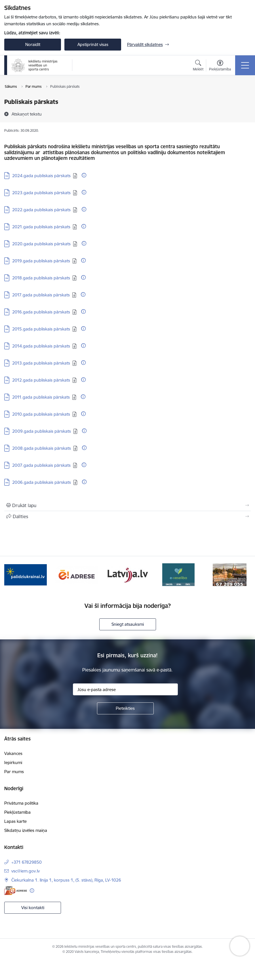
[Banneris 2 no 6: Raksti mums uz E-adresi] (76, 574)
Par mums (14, 771)
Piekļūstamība (17, 812)
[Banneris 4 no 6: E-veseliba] (178, 574)
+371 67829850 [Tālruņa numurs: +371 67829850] (26, 862)
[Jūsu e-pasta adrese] (125, 689)
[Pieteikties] (125, 708)
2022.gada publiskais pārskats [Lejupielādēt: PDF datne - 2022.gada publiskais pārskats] (41, 209)
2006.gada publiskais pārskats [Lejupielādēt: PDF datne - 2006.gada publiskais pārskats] (41, 482)
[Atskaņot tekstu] (27, 113)
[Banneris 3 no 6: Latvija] (127, 574)
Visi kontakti (32, 907)
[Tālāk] (242, 574)
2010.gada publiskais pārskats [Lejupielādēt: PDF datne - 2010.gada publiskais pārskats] (41, 414)
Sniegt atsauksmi (127, 624)
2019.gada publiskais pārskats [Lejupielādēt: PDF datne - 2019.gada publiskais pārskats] (41, 260)
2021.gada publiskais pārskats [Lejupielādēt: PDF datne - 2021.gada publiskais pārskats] (41, 226)
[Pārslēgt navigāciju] (245, 65)
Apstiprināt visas (92, 44)
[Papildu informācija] (84, 175)
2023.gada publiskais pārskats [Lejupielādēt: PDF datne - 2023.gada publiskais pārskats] (41, 192)
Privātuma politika (21, 803)
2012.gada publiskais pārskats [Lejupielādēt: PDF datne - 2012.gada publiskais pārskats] (41, 380)
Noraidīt (32, 44)
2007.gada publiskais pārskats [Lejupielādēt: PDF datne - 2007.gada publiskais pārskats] (41, 465)
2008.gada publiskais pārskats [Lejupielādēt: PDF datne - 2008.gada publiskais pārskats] (41, 448)
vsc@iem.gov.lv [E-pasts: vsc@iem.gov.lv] (25, 871)
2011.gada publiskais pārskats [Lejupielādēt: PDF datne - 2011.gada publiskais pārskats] (41, 397)
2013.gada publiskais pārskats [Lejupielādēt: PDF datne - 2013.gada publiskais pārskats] (41, 363)
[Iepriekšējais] (13, 574)
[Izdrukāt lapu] (127, 505)
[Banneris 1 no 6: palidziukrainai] (25, 574)
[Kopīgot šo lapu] (127, 516)
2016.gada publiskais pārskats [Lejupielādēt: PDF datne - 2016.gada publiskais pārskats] (41, 312)
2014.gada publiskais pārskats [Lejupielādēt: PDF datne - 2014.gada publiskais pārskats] (41, 346)
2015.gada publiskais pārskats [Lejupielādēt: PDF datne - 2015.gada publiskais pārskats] (41, 329)
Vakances (13, 753)
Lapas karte (15, 821)
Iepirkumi (13, 762)
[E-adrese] (15, 890)
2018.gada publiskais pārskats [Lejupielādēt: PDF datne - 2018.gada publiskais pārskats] (41, 278)
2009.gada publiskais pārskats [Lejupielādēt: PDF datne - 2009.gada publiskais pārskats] (41, 431)
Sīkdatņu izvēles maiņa (25, 830)
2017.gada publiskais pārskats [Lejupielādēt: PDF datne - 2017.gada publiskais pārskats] (41, 295)
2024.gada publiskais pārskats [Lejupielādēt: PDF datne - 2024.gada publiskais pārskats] (41, 175)
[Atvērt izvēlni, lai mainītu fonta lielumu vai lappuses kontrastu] (220, 66)
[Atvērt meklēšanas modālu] (198, 66)
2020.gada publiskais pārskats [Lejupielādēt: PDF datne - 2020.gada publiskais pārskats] (41, 243)
